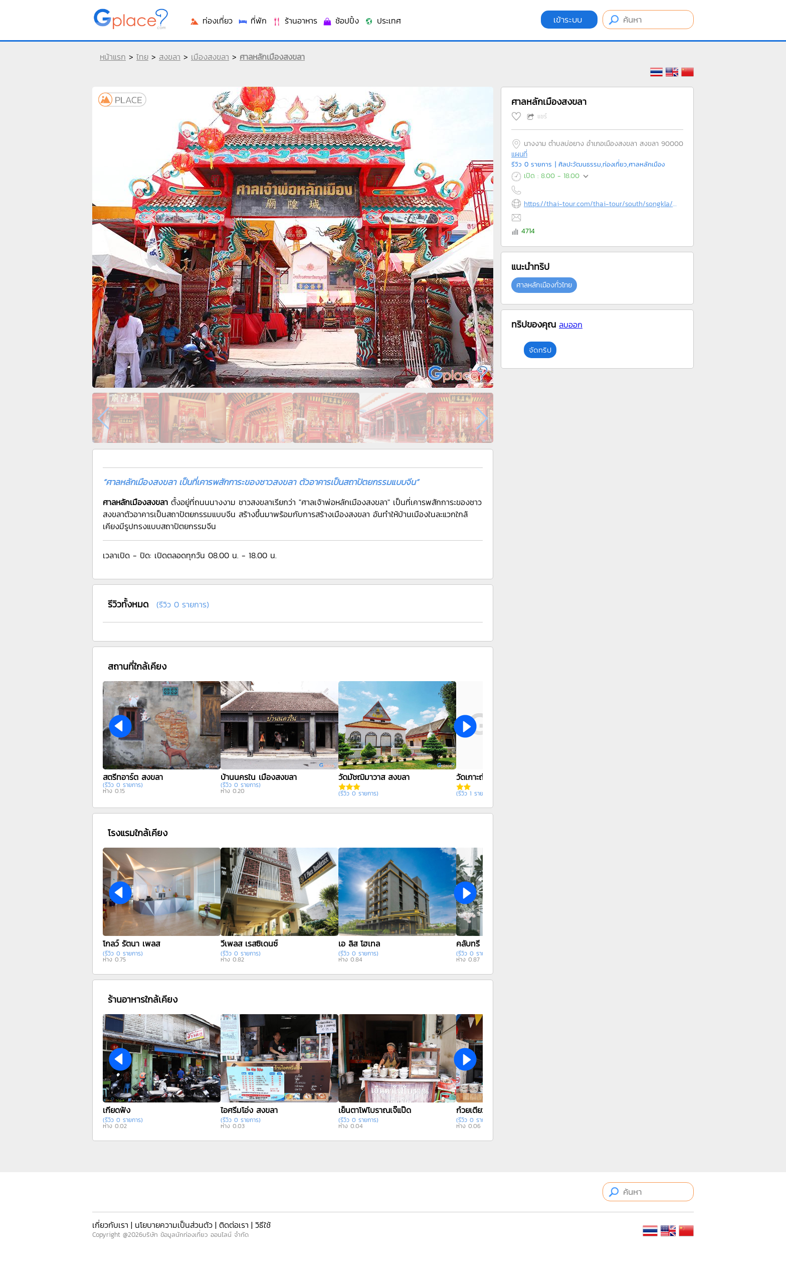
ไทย (142, 57)
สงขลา (169, 57)
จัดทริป (540, 350)
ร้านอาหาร (294, 21)
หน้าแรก (113, 57)
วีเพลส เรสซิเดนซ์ (249, 943)
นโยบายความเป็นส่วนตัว (174, 1225)
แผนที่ (519, 154)
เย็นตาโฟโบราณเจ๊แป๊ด (374, 1110)
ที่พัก (252, 21)
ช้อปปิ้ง (340, 21)
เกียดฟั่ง (116, 1110)
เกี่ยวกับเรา (110, 1225)
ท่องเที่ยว (211, 21)
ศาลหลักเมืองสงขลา (272, 57)
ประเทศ (382, 21)
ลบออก (570, 324)
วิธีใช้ (263, 1225)
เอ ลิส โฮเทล (359, 943)
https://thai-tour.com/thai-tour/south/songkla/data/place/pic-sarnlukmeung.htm (601, 204)
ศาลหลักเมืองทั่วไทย (544, 285)
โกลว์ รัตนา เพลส (131, 943)
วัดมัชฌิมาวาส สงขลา (374, 777)
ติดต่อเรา (234, 1225)
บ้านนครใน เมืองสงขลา (259, 777)
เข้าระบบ (569, 19)
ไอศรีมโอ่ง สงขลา (249, 1110)
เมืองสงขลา (210, 57)
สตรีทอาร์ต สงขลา (133, 777)
